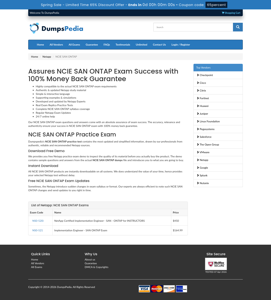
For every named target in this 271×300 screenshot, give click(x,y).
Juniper (202, 113)
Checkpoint (204, 75)
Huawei (202, 105)
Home (40, 44)
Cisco (201, 82)
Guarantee (92, 44)
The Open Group (207, 144)
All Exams (74, 44)
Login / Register (180, 44)
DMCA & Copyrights (96, 267)
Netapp (47, 56)
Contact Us (159, 44)
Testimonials (123, 44)
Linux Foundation (208, 121)
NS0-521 (37, 230)
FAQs (107, 44)
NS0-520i (37, 220)
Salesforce (204, 136)
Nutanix (202, 183)
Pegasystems (205, 129)
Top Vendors (203, 67)
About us (90, 259)
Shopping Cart (231, 12)
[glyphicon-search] (238, 27)
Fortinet (202, 98)
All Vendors (56, 44)
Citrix (201, 90)
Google (202, 167)
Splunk (202, 175)
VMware (203, 152)
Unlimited (141, 44)
